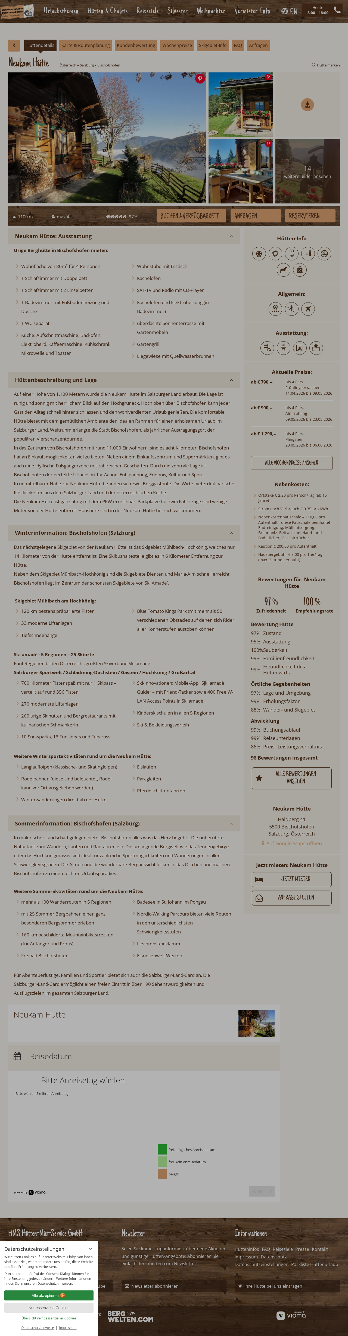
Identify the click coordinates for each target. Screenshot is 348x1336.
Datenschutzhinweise (37, 1327)
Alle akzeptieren (49, 1295)
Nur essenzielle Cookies (49, 1308)
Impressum (67, 1327)
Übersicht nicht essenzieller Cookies (48, 1318)
